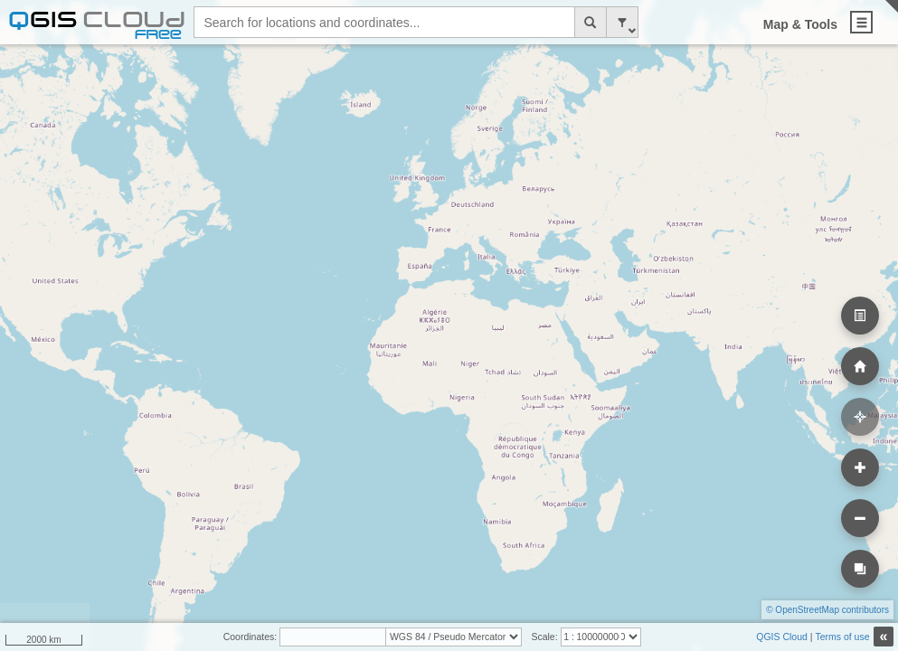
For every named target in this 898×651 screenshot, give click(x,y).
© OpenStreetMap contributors (827, 610)
